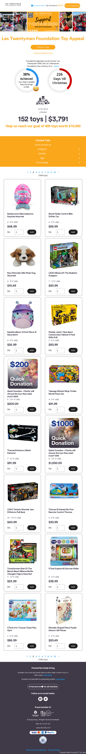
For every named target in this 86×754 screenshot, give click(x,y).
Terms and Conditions (36, 749)
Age (42, 157)
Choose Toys (43, 47)
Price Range (42, 162)
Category (42, 149)
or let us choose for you (43, 53)
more (56, 66)
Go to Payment (72, 5)
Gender (42, 153)
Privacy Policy (54, 749)
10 (54, 172)
